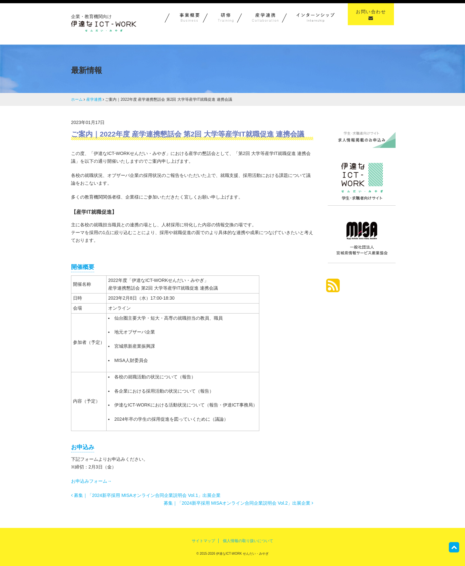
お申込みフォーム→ (91, 481)
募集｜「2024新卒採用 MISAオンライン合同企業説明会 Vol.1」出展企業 (146, 495)
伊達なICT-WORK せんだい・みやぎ (242, 553)
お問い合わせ (371, 14)
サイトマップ (203, 541)
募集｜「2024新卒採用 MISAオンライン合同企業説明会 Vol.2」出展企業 (238, 503)
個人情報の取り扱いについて (248, 541)
